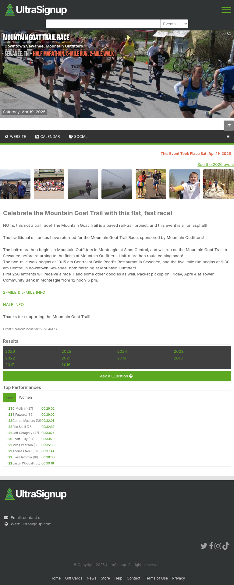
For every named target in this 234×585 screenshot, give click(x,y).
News (92, 578)
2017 (9, 364)
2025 (66, 351)
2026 (10, 351)
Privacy (178, 578)
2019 (121, 358)
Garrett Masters (23, 420)
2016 (66, 364)
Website (15, 136)
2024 (122, 351)
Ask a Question (116, 376)
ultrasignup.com (36, 523)
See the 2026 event (215, 164)
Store (105, 578)
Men (9, 398)
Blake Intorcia (22, 457)
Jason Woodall (23, 463)
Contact (133, 578)
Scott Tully (20, 439)
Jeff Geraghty (22, 433)
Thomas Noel (22, 451)
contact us (32, 517)
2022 (10, 358)
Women (25, 397)
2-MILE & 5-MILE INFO (24, 292)
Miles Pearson (22, 445)
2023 (178, 351)
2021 (66, 358)
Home (56, 578)
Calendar (47, 136)
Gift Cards (74, 578)
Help (118, 578)
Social (77, 136)
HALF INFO (13, 304)
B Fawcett (19, 414)
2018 (178, 358)
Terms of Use (156, 578)
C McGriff (19, 408)
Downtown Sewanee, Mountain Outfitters (44, 46)
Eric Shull (19, 427)
